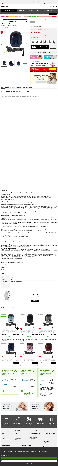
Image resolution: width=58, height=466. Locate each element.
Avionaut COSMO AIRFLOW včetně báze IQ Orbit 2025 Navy (10, 339)
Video (13, 86)
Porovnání (17, 436)
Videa (25, 1)
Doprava (11, 1)
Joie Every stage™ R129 (33, 436)
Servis (16, 1)
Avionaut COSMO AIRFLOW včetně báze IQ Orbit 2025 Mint (10, 311)
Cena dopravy (30, 86)
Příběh (28, 10)
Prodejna (20, 1)
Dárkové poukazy (22, 10)
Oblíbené (17, 435)
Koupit (16, 333)
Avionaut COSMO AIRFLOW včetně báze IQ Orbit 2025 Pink (28, 339)
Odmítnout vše (29, 463)
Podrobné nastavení (5, 460)
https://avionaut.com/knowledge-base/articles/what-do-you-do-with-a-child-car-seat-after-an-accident (23, 202)
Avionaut (7, 27)
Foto (24, 86)
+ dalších (25, 63)
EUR (3, 3)
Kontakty (37, 1)
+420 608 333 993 (46, 438)
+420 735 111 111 (45, 436)
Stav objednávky (31, 1)
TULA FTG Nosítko (35, 290)
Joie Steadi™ (31, 434)
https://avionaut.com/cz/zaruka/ (7, 198)
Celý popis (41, 26)
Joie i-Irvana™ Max (32, 435)
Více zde (35, 300)
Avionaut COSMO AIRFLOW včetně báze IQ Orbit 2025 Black (28, 311)
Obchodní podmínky (5, 439)
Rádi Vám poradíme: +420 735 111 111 (50, 2)
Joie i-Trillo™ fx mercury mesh (34, 433)
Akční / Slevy (53, 14)
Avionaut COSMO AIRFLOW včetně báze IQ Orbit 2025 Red (47, 339)
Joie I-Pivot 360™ (32, 437)
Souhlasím (3, 457)
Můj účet (16, 434)
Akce (2, 1)
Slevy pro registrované (47, 10)
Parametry (8, 86)
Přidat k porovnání (34, 60)
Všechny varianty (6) (44, 52)
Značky (6, 1)
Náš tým (37, 10)
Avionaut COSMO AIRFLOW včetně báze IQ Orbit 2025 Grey (47, 311)
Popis (2, 86)
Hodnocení (19, 86)
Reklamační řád (5, 440)
